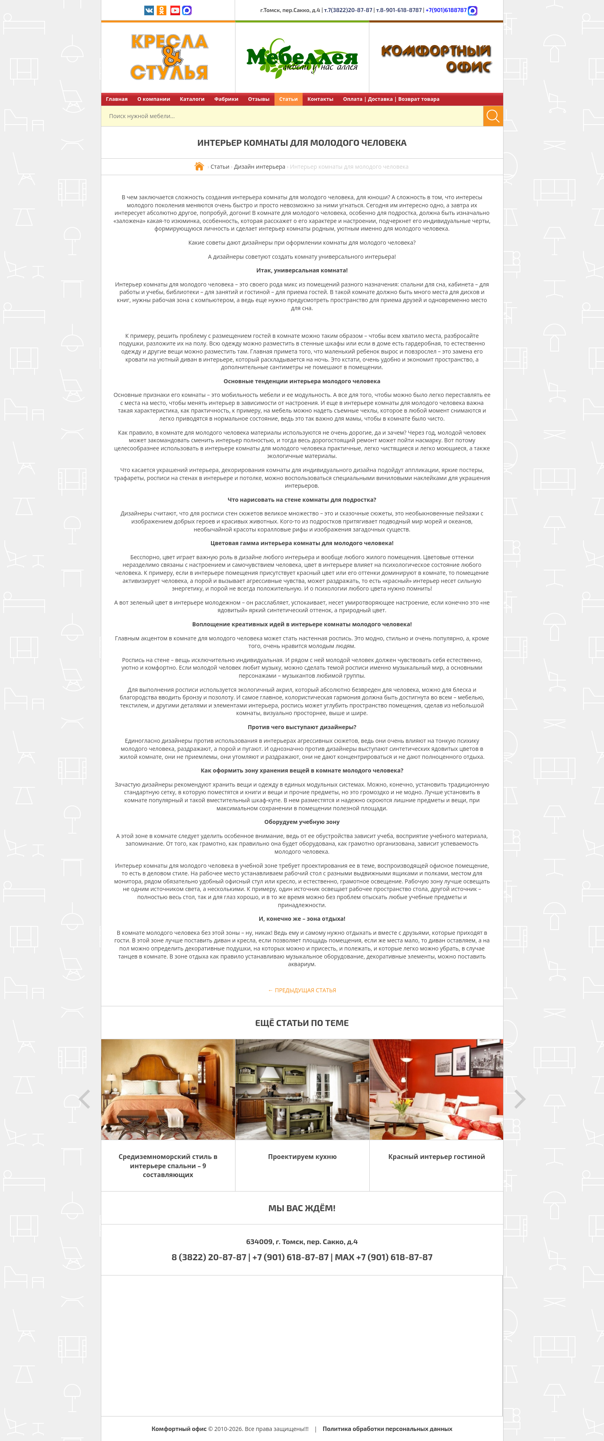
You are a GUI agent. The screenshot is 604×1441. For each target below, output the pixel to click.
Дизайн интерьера (259, 166)
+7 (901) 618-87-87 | (292, 1256)
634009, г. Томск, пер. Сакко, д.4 (302, 1241)
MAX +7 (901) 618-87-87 (383, 1256)
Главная (117, 99)
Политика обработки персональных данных (387, 1428)
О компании (153, 99)
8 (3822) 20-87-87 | (212, 1256)
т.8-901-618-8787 (399, 9)
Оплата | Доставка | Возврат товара (391, 99)
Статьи (288, 99)
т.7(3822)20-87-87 (348, 9)
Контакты (320, 99)
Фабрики (226, 99)
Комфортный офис (179, 1428)
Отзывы (258, 99)
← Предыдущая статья (302, 990)
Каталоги (192, 99)
